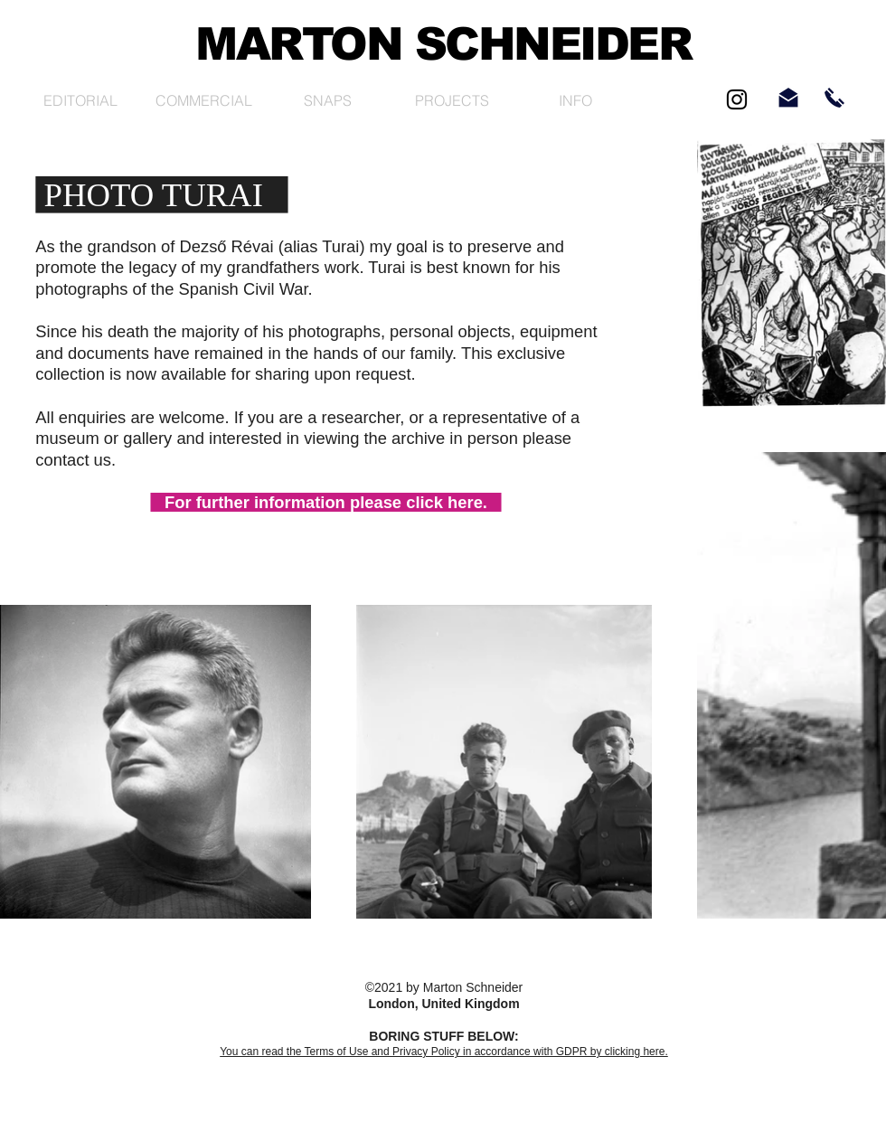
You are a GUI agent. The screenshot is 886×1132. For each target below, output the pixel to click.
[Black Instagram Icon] (736, 99)
